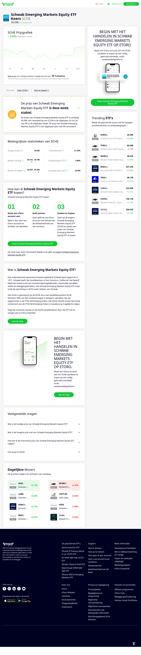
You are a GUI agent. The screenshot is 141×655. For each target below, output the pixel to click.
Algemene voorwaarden (99, 614)
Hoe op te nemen (96, 555)
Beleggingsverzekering (125, 604)
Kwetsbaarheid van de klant (98, 574)
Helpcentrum (94, 548)
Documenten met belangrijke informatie (98, 619)
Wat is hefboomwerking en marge (126, 557)
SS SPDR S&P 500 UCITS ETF (73, 563)
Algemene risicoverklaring (95, 609)
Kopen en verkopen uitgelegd (124, 564)
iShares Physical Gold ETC (73, 568)
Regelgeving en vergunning (95, 602)
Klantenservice (95, 569)
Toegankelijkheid (69, 611)
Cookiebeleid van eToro (99, 593)
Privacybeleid (94, 597)
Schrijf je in (131, 4)
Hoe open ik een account (99, 559)
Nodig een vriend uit (124, 593)
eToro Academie (122, 572)
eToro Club (120, 601)
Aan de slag (17, 321)
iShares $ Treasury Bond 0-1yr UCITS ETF (73, 556)
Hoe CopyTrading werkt (125, 548)
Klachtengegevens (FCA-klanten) (99, 626)
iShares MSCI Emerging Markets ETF (72, 580)
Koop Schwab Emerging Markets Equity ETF (112, 102)
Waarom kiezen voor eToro (71, 595)
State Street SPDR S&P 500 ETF (72, 573)
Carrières (66, 604)
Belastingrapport (122, 569)
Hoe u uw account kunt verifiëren (99, 564)
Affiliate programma (124, 597)
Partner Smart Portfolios (126, 608)
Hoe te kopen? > (41, 90)
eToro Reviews (68, 600)
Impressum (67, 614)
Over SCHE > (23, 90)
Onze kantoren (68, 607)
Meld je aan (116, 4)
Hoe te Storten (95, 552)
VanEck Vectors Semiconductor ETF (71, 550)
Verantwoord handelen (125, 552)
